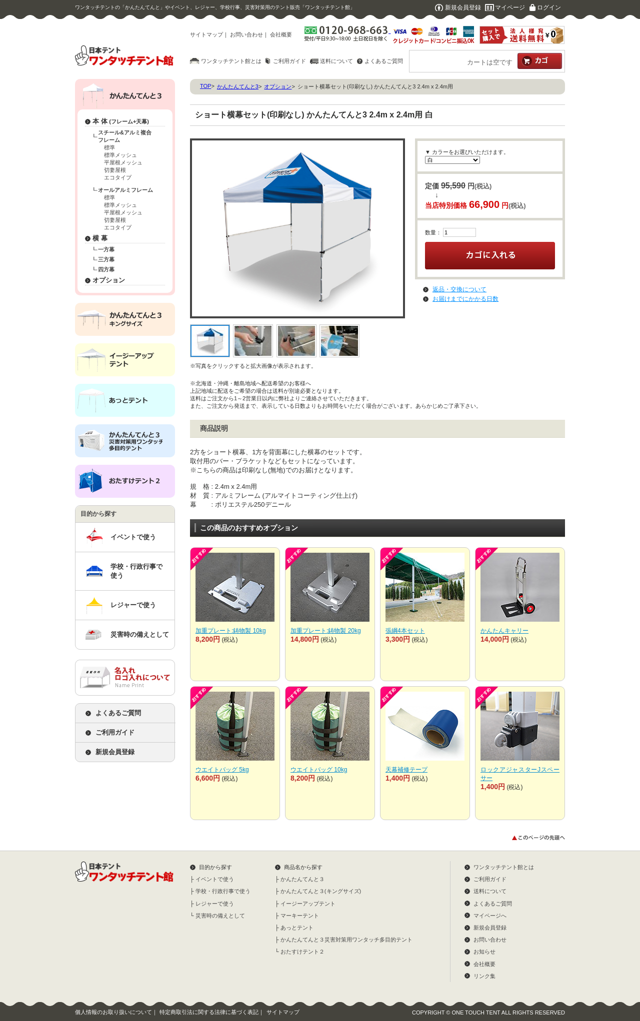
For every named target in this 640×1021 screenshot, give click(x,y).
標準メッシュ (120, 155)
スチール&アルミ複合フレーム (125, 136)
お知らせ (485, 952)
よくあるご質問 (383, 61)
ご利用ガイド (289, 61)
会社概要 (281, 34)
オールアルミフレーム (125, 190)
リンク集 (485, 976)
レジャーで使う (133, 605)
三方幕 (106, 259)
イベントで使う (133, 537)
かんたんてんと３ (302, 879)
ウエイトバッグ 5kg (222, 769)
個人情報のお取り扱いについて (113, 1012)
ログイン (549, 7)
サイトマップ (206, 34)
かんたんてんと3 (237, 86)
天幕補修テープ (407, 769)
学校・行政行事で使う (136, 571)
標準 (109, 147)
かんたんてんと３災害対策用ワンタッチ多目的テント (346, 940)
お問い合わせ (246, 34)
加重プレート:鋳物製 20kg (325, 630)
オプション (108, 280)
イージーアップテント (308, 904)
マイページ (510, 7)
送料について (336, 61)
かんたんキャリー (504, 630)
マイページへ (490, 916)
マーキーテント (299, 916)
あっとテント (297, 928)
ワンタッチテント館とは (231, 61)
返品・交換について (459, 289)
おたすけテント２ (302, 952)
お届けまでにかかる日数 (465, 298)
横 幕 (100, 238)
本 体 (120, 121)
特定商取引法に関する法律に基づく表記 (209, 1012)
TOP (205, 86)
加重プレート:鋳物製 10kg (231, 630)
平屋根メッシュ (123, 162)
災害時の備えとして (139, 634)
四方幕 (106, 269)
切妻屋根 (115, 170)
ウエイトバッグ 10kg (318, 769)
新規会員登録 (463, 7)
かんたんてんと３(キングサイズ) (320, 891)
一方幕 (106, 249)
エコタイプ (118, 177)
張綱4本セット (405, 630)
